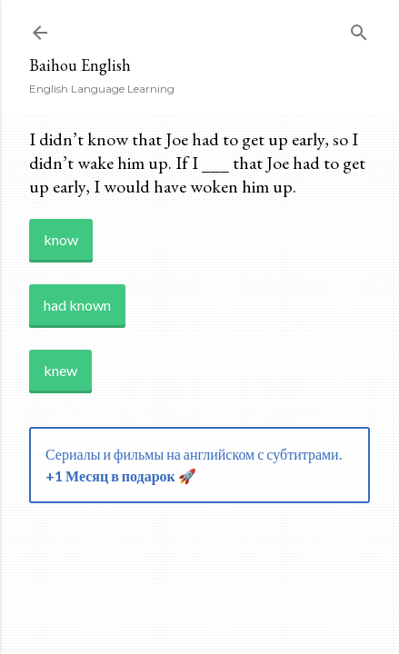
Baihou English (80, 64)
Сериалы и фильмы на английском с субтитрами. (193, 464)
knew (60, 370)
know (61, 239)
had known (77, 304)
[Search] (359, 28)
